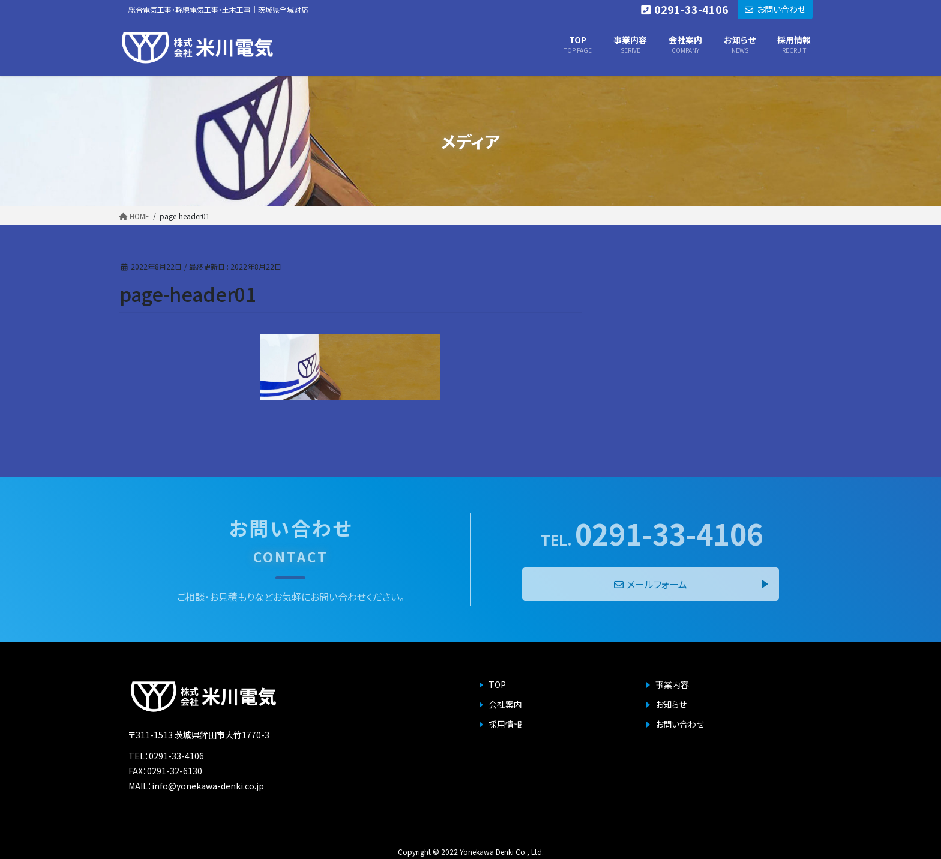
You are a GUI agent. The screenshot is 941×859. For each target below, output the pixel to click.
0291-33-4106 (652, 533)
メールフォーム (650, 584)
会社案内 (505, 704)
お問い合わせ (679, 724)
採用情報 (505, 724)
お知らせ (671, 704)
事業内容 (672, 684)
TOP (497, 684)
